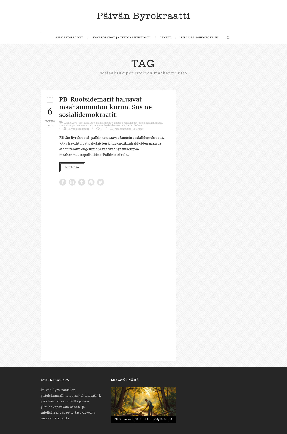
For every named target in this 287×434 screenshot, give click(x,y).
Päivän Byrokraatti (78, 128)
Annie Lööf (70, 122)
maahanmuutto (104, 122)
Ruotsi (117, 122)
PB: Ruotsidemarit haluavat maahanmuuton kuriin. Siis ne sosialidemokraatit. (105, 107)
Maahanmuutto (123, 128)
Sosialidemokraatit (114, 125)
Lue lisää (72, 167)
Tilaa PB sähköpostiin (199, 37)
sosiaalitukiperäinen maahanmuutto (142, 122)
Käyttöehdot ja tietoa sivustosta (122, 37)
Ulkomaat (138, 128)
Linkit (165, 37)
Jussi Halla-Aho (86, 122)
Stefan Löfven (134, 125)
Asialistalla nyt (69, 37)
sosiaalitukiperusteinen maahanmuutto (81, 125)
